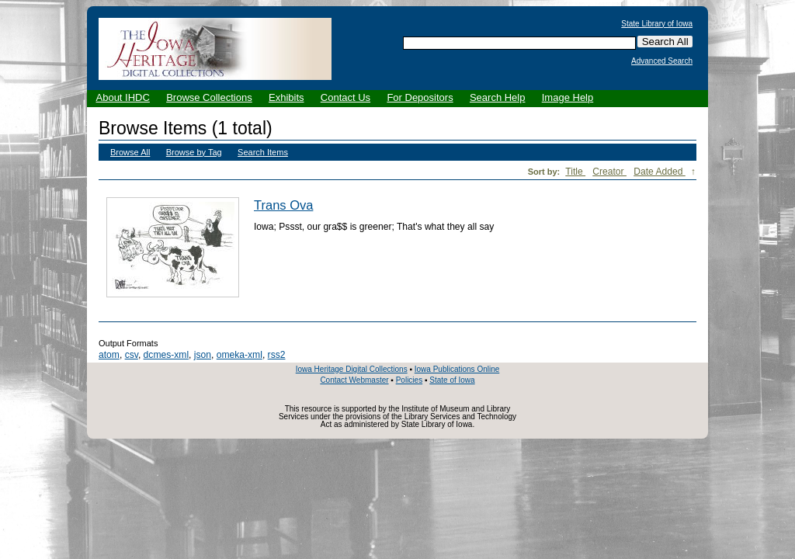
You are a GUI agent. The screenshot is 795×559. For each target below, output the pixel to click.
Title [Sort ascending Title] (575, 171)
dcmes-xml (166, 354)
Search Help (498, 97)
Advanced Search (662, 61)
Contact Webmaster (354, 380)
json (202, 354)
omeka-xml (239, 354)
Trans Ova (283, 205)
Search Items (263, 152)
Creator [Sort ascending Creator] (609, 171)
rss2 (277, 354)
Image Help (567, 97)
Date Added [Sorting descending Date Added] (660, 171)
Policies (409, 380)
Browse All (130, 152)
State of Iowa (451, 380)
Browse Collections (209, 97)
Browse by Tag (194, 152)
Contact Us (345, 97)
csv (131, 354)
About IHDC (123, 97)
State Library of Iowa (657, 24)
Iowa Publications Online (457, 369)
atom (109, 354)
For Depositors (420, 97)
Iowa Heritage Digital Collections (352, 369)
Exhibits (286, 97)
